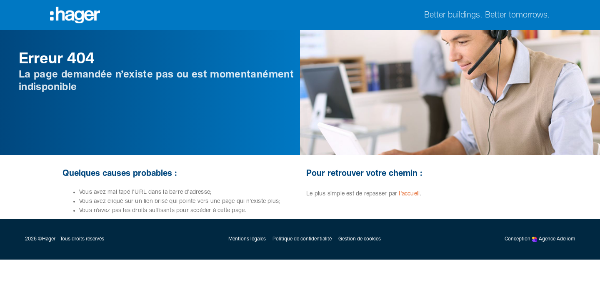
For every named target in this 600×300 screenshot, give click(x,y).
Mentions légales (247, 239)
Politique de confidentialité (302, 239)
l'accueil (409, 194)
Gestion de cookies (359, 239)
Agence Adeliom (557, 239)
